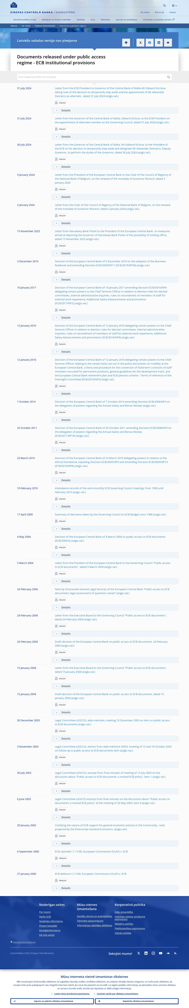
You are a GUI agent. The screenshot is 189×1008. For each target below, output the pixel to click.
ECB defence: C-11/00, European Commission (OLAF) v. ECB (90, 874)
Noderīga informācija (51, 921)
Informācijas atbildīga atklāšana (94, 925)
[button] (169, 5)
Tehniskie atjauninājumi (90, 920)
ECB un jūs (159, 12)
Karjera (172, 12)
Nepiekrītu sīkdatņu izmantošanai (137, 1000)
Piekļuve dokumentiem (45, 26)
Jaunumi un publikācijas (126, 19)
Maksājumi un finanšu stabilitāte (56, 19)
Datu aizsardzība (124, 912)
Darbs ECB (45, 916)
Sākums (13, 26)
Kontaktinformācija (49, 930)
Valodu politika (123, 933)
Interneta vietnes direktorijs (24, 942)
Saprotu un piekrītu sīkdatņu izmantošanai (52, 1000)
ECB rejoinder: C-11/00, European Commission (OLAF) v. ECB (91, 851)
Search (164, 5)
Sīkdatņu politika (124, 923)
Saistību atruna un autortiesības (94, 916)
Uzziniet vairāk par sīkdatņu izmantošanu (117, 991)
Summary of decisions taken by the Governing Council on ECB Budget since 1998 (104, 514)
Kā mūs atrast (46, 935)
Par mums (145, 12)
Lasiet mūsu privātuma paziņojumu (72, 991)
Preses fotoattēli (48, 925)
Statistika (81, 19)
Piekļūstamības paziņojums (130, 928)
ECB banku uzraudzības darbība (159, 19)
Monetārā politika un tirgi (25, 19)
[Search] (149, 5)
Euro (93, 19)
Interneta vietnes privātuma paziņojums (130, 918)
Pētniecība (105, 19)
